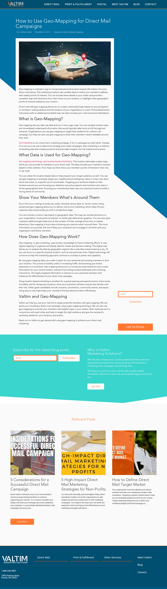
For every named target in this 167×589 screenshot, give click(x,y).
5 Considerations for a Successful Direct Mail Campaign (29, 484)
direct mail (67, 32)
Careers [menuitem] (142, 572)
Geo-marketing (25, 143)
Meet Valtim (120, 4)
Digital (102, 4)
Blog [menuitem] (140, 564)
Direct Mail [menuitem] (43, 557)
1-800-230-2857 (8, 571)
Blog (136, 4)
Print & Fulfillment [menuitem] (83, 557)
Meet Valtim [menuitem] (145, 557)
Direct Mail (52, 4)
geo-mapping (77, 32)
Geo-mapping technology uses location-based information (45, 161)
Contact (151, 4)
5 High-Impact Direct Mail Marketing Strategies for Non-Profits (83, 484)
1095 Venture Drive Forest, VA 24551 (10, 576)
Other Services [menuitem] (112, 557)
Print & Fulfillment (78, 4)
